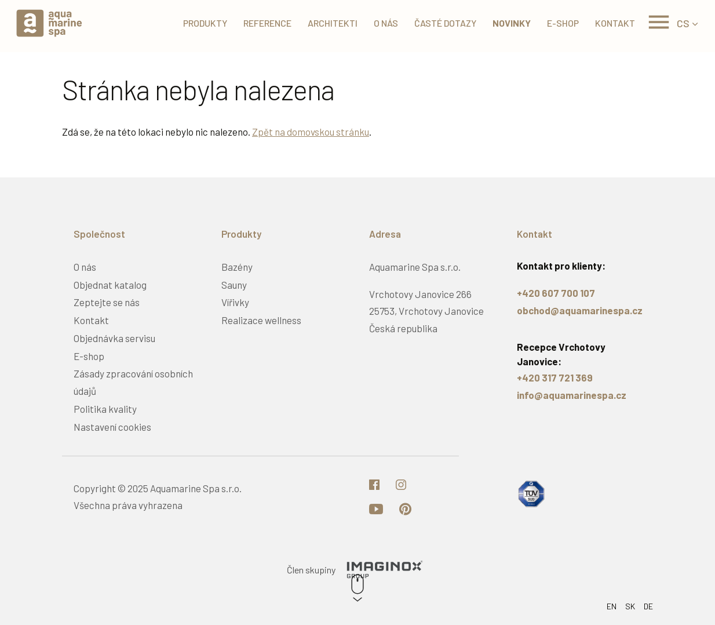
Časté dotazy (441, 22)
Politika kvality (105, 409)
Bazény (237, 266)
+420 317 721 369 (555, 377)
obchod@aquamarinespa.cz (580, 310)
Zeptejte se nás (107, 302)
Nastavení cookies (112, 427)
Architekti (328, 22)
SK (630, 606)
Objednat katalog (110, 284)
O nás (382, 22)
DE (648, 606)
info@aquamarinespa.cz (571, 395)
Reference (263, 22)
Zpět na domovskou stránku (310, 131)
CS (683, 23)
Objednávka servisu (114, 338)
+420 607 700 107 (556, 293)
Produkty (201, 22)
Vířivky (235, 302)
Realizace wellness (261, 320)
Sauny (234, 284)
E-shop (559, 22)
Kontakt (611, 22)
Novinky (507, 22)
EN (611, 606)
